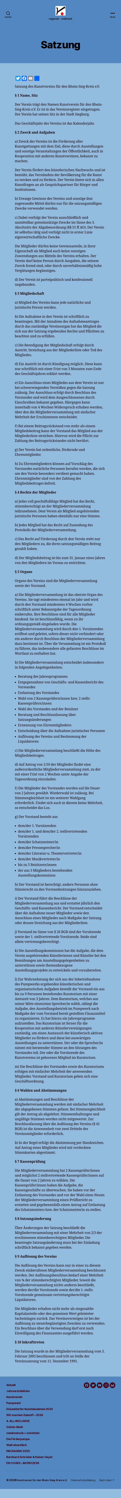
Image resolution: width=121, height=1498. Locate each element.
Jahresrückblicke (21, 1395)
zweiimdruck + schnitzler (28, 1437)
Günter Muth (17, 1431)
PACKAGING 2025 (22, 1455)
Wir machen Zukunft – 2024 (30, 1419)
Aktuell (12, 1389)
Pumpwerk (15, 1407)
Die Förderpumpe (21, 1443)
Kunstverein (16, 1401)
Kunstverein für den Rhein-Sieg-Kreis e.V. (45, 1484)
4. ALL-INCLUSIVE (22, 1425)
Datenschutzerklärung (24, 1489)
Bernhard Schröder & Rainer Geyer (36, 1461)
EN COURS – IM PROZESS (28, 1467)
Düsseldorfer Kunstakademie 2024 (37, 1413)
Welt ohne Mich (20, 1449)
